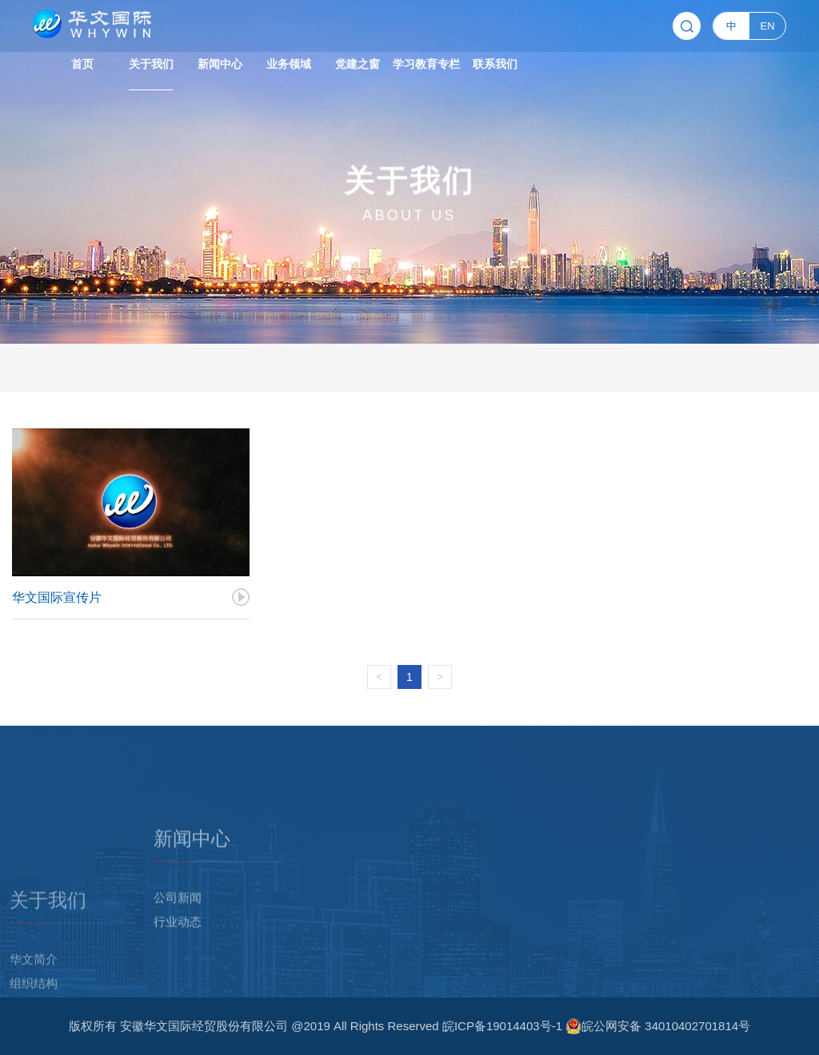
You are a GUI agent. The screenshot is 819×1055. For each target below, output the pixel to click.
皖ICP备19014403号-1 (503, 1026)
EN (768, 24)
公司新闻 (178, 958)
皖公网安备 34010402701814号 (657, 1026)
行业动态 (178, 982)
